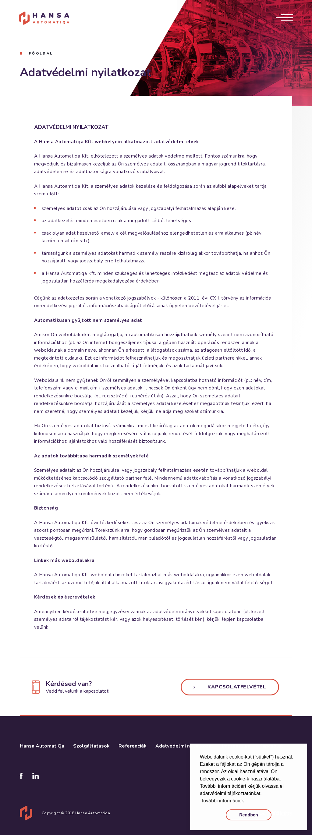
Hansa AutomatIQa (42, 746)
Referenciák (133, 746)
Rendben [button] (248, 814)
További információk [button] (222, 800)
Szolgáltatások (91, 746)
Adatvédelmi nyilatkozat (184, 746)
